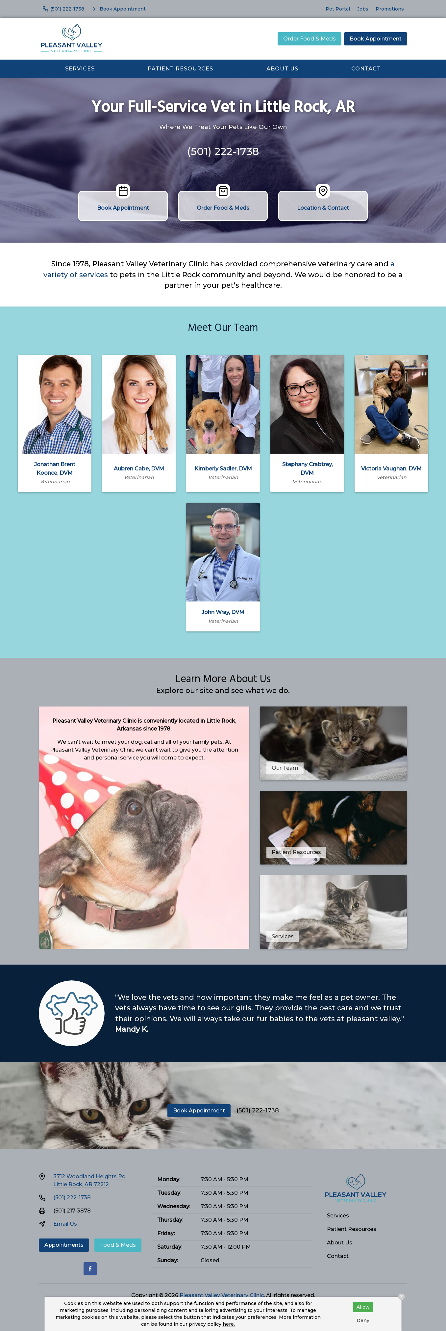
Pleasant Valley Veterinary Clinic (222, 1295)
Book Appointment (376, 39)
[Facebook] (90, 1268)
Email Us (65, 1224)
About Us (282, 69)
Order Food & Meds (309, 39)
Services (80, 69)
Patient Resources (180, 69)
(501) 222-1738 (223, 151)
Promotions (390, 9)
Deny (363, 1320)
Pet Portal (338, 9)
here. (229, 1324)
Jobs (362, 9)
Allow (363, 1307)
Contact (366, 69)
